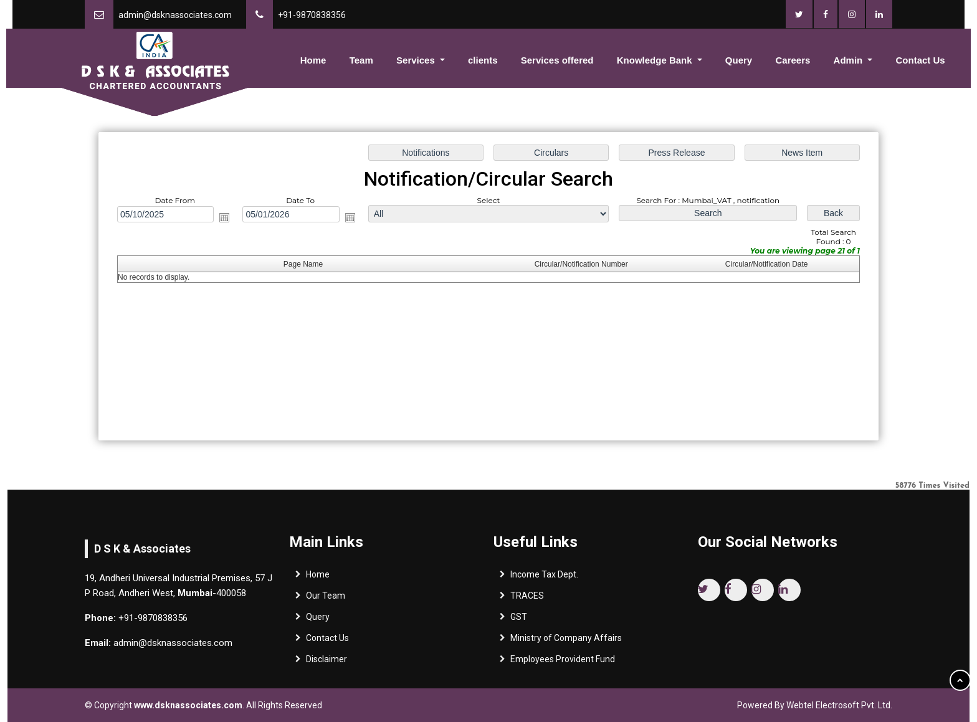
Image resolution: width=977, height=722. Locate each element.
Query (738, 60)
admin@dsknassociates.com (175, 15)
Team (361, 60)
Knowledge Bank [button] (656, 60)
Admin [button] (849, 60)
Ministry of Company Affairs (566, 642)
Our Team (325, 600)
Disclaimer (326, 663)
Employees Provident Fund (562, 663)
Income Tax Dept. (544, 579)
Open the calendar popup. (227, 218)
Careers (792, 60)
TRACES (527, 600)
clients (483, 60)
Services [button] (416, 60)
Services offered (557, 60)
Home (313, 60)
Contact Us (920, 60)
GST (518, 621)
